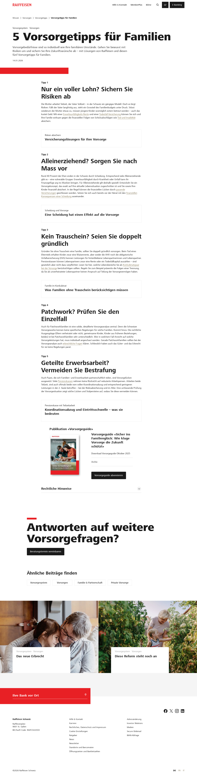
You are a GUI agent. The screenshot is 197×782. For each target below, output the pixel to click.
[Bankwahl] (48, 696)
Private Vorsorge (120, 582)
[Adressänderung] (134, 719)
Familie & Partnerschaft (90, 582)
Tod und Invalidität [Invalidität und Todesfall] (126, 117)
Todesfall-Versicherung (110, 114)
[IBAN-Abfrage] (133, 735)
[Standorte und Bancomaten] (81, 747)
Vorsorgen (62, 582)
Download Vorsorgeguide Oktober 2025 (110, 453)
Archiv (94, 462)
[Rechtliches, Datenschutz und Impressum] (87, 727)
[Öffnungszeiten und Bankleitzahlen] (84, 751)
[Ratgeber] (73, 735)
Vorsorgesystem (38, 582)
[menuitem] (119, 5)
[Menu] (165, 5)
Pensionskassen (65, 381)
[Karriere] (72, 723)
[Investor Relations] (135, 723)
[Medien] (130, 727)
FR (179, 770)
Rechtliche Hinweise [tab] (56, 488)
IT (183, 770)
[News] (71, 739)
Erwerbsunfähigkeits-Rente (76, 114)
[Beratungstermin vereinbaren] (45, 551)
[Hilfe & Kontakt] (76, 719)
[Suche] (157, 5)
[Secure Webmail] (134, 731)
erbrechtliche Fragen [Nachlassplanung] (72, 343)
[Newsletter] (74, 743)
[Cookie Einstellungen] (78, 731)
